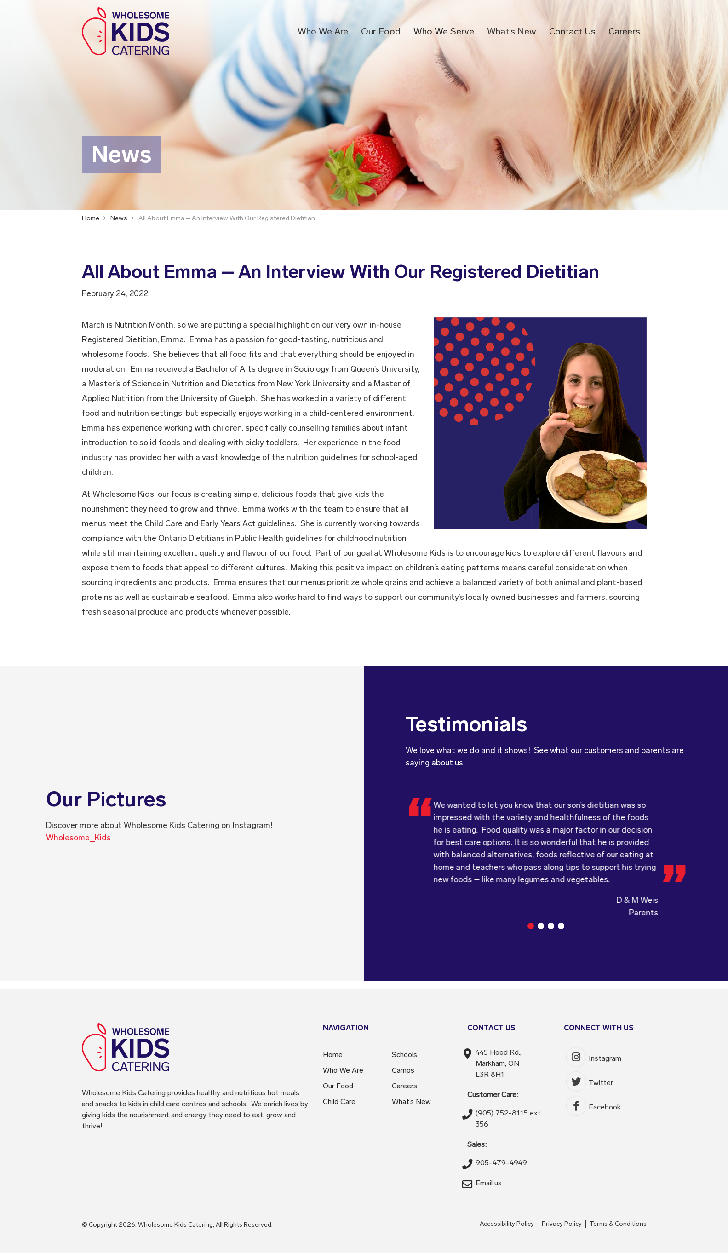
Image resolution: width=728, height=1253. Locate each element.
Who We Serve (443, 31)
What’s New (511, 31)
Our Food (381, 31)
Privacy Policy (562, 1224)
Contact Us (572, 31)
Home (333, 1054)
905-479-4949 (501, 1162)
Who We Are (323, 31)
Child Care (339, 1101)
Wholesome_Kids (78, 838)
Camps (403, 1070)
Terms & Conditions (618, 1224)
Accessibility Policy (507, 1224)
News (118, 218)
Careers (624, 31)
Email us (489, 1182)
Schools (404, 1054)
